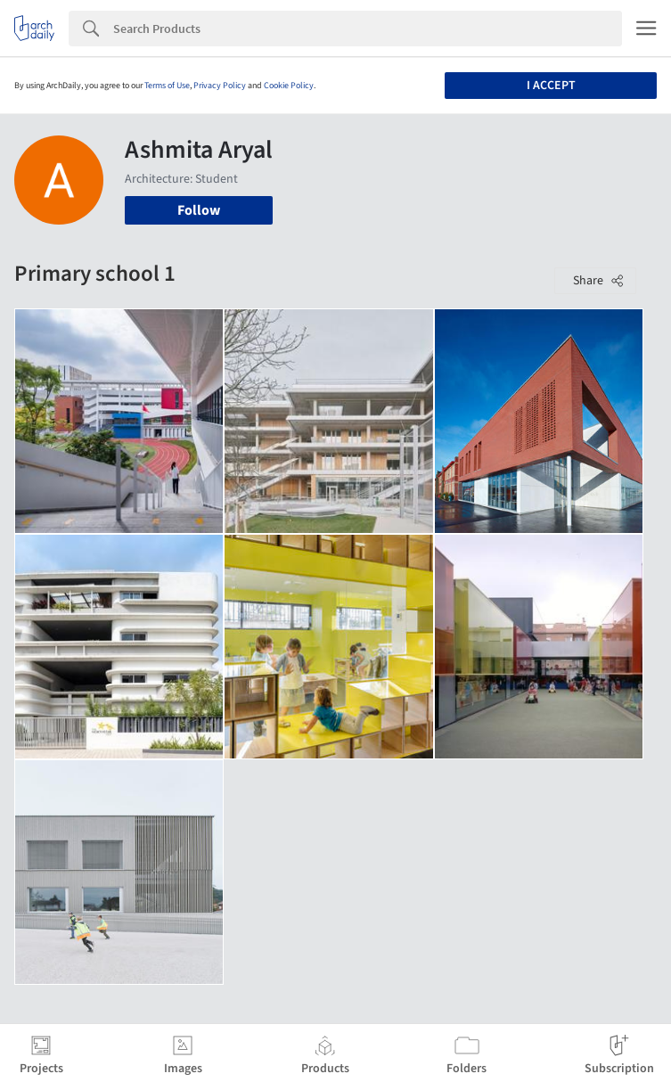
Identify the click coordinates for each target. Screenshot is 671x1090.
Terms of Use (167, 85)
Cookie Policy (289, 85)
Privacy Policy (219, 85)
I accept (551, 85)
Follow (198, 210)
